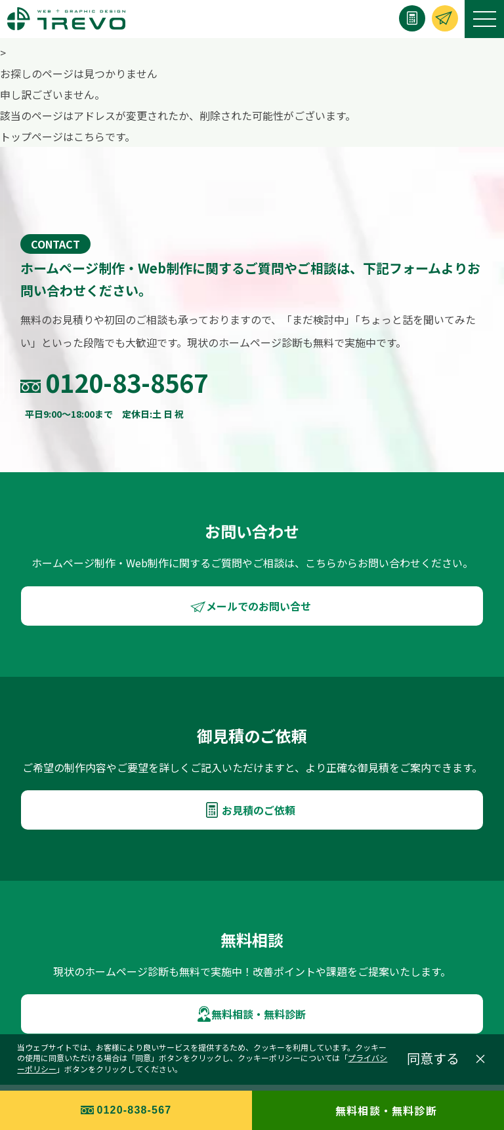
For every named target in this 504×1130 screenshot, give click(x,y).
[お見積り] (412, 18)
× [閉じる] (480, 1058)
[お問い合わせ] (445, 18)
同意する (433, 1058)
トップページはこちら (52, 136)
